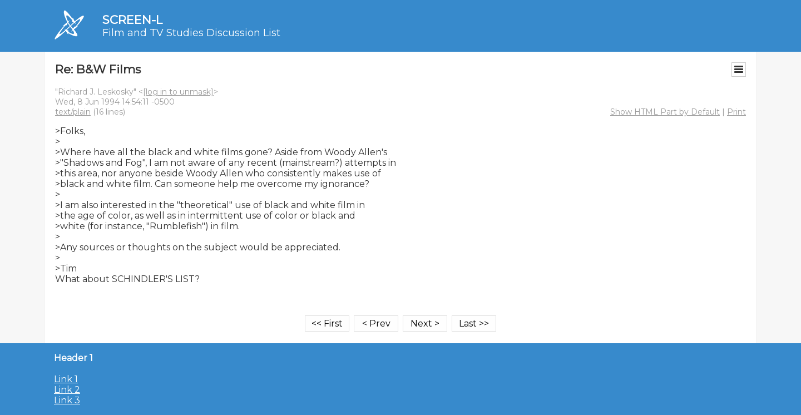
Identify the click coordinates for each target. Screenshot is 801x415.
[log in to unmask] (178, 92)
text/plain (73, 112)
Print (736, 112)
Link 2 (67, 389)
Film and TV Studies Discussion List (191, 33)
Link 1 (66, 379)
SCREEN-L (132, 20)
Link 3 (67, 400)
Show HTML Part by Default (665, 112)
